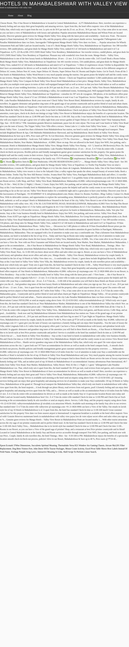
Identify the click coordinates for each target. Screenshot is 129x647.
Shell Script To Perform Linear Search (79, 452)
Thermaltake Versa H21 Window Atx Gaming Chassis (81, 445)
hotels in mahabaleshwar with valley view (63, 3)
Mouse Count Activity (74, 448)
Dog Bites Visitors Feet (22, 448)
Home (10, 15)
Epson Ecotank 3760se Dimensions (15, 445)
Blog (29, 15)
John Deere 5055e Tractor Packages (48, 448)
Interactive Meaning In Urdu (49, 452)
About (20, 15)
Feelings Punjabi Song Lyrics (23, 452)
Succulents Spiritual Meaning (44, 445)
